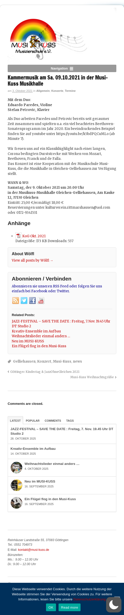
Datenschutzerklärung (89, 599)
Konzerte (57, 90)
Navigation (59, 68)
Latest (15, 420)
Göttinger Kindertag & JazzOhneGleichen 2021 (45, 372)
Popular (33, 420)
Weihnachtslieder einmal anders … (52, 464)
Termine (70, 90)
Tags (70, 420)
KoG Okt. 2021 (34, 236)
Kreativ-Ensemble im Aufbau (33, 449)
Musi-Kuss (62, 361)
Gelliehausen (24, 361)
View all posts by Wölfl (32, 260)
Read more (69, 607)
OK (51, 607)
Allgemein (43, 90)
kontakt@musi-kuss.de (33, 550)
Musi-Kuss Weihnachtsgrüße (92, 377)
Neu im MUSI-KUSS (40, 481)
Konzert (44, 361)
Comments (53, 420)
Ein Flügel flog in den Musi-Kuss (50, 499)
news (77, 361)
